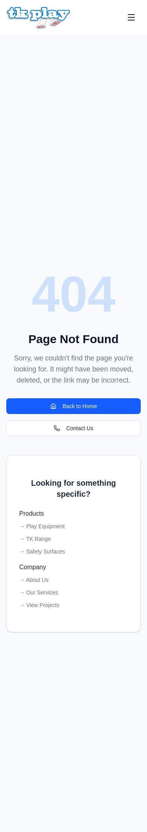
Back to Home (73, 406)
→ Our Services (38, 592)
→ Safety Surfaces (42, 551)
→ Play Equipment (42, 526)
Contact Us (73, 428)
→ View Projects (39, 605)
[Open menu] (131, 17)
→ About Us (34, 580)
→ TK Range (35, 539)
